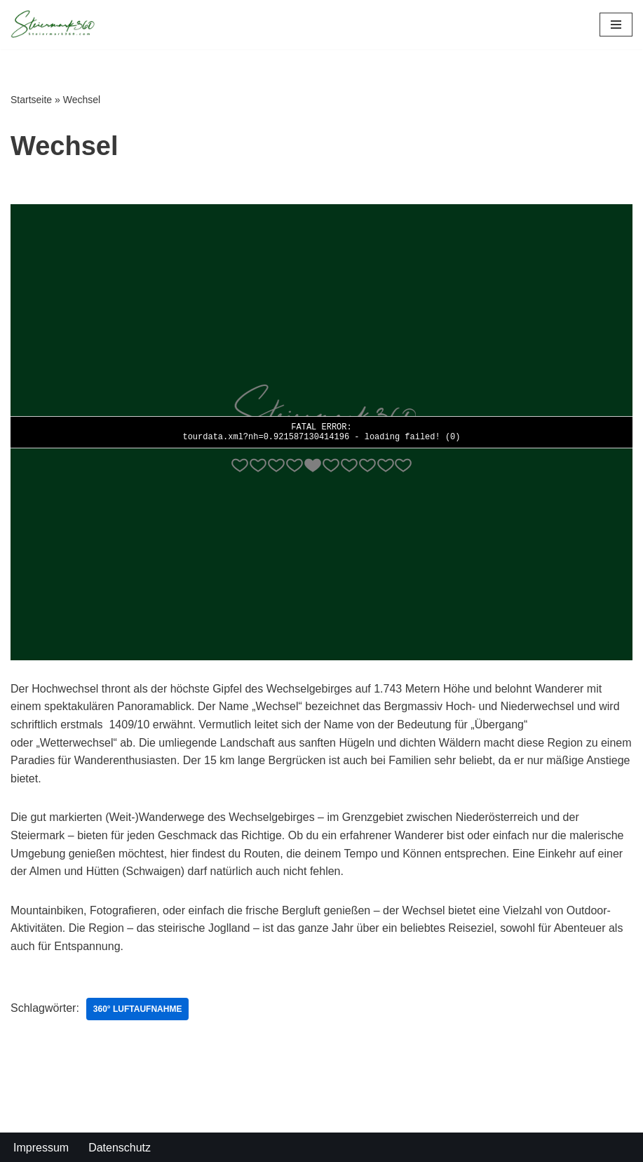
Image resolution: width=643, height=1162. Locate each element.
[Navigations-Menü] (616, 24)
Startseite (31, 99)
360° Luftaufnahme (137, 1009)
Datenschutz (119, 1148)
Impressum (41, 1148)
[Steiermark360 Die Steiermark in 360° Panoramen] (53, 24)
